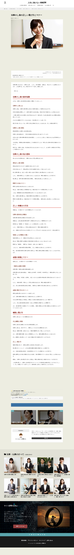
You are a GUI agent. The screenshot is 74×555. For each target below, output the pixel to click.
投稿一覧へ (46, 438)
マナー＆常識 (19, 8)
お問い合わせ (50, 540)
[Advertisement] (37, 60)
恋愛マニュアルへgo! (20, 526)
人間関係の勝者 (40, 5)
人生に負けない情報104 (37, 2)
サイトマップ (42, 540)
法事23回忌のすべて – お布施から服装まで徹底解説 (62, 475)
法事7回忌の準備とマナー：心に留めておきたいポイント (45, 496)
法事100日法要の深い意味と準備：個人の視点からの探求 (28, 496)
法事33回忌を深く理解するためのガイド (28, 475)
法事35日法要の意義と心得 (10, 474)
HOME (6, 8)
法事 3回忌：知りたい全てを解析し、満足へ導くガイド (61, 496)
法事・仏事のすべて (26, 8)
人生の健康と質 (48, 5)
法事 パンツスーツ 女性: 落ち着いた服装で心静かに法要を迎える (12, 496)
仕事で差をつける (31, 5)
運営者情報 (23, 540)
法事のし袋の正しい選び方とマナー (38, 8)
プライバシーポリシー (33, 540)
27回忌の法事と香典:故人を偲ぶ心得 (45, 475)
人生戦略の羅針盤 (23, 5)
